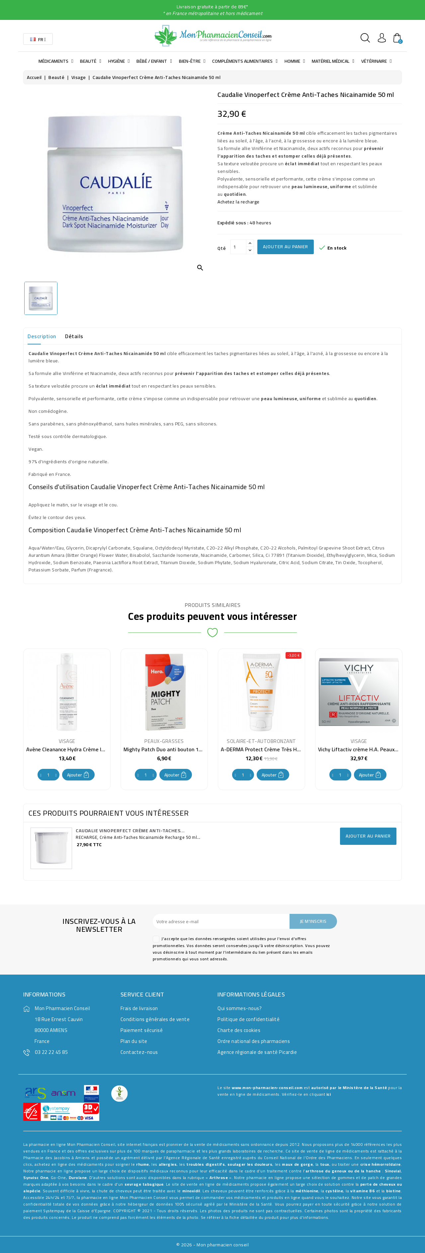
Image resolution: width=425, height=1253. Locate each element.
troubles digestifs (205, 1164)
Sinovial (393, 1171)
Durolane (78, 1177)
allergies (168, 1164)
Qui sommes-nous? (239, 1008)
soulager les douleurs (250, 1164)
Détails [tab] (74, 336)
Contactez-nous (139, 1052)
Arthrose (219, 1177)
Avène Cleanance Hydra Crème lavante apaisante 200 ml (93, 749)
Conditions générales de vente (155, 1019)
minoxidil (191, 1191)
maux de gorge (297, 1164)
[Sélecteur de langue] (38, 39)
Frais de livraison (139, 1008)
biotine (393, 1191)
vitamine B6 (362, 1191)
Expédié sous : (232, 222)
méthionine (307, 1191)
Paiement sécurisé (142, 1030)
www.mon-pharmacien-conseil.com (267, 1087)
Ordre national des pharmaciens (253, 1041)
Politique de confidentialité (248, 1019)
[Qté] (238, 247)
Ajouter (78, 775)
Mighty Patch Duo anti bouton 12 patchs (171, 749)
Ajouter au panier (285, 246)
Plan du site (134, 1041)
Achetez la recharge (239, 201)
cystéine (334, 1191)
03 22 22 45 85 (51, 1052)
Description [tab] (42, 336)
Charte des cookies (238, 1030)
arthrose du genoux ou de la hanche (343, 1171)
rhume (142, 1164)
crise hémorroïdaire (380, 1164)
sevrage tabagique (144, 1184)
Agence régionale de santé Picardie (257, 1052)
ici (328, 1094)
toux (324, 1164)
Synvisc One (35, 1177)
